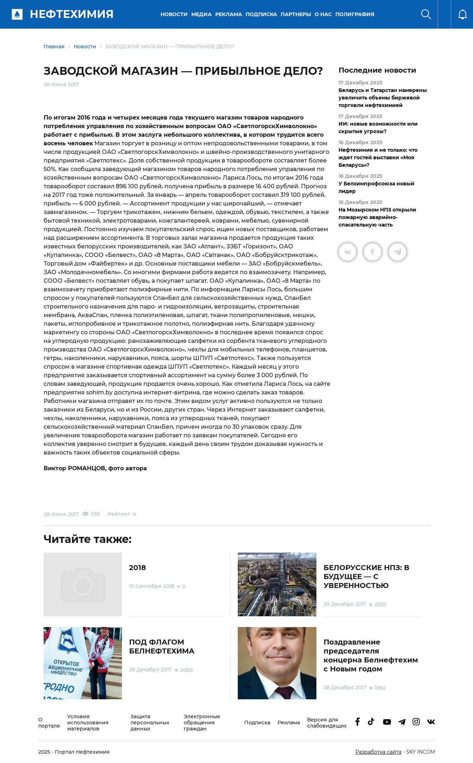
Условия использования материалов (88, 723)
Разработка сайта (378, 752)
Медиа (201, 14)
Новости (174, 14)
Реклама (228, 14)
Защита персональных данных (149, 723)
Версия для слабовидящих (327, 723)
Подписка (261, 14)
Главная (54, 46)
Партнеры (296, 14)
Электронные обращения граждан (202, 723)
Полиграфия (354, 14)
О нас (323, 14)
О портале (49, 723)
